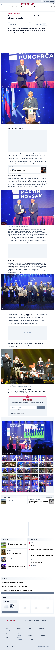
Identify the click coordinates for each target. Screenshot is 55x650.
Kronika (32, 559)
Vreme (4, 597)
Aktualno (4, 578)
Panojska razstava (10, 558)
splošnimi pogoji (19, 409)
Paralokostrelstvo (34, 565)
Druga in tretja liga (10, 543)
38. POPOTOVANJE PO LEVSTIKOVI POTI (35, 499)
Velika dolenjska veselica (11, 565)
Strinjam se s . (16, 409)
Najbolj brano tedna (10, 550)
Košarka (15, 169)
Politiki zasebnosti (21, 413)
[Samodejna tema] (42, 1)
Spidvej (32, 542)
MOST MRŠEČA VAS (10, 500)
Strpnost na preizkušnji (34, 548)
